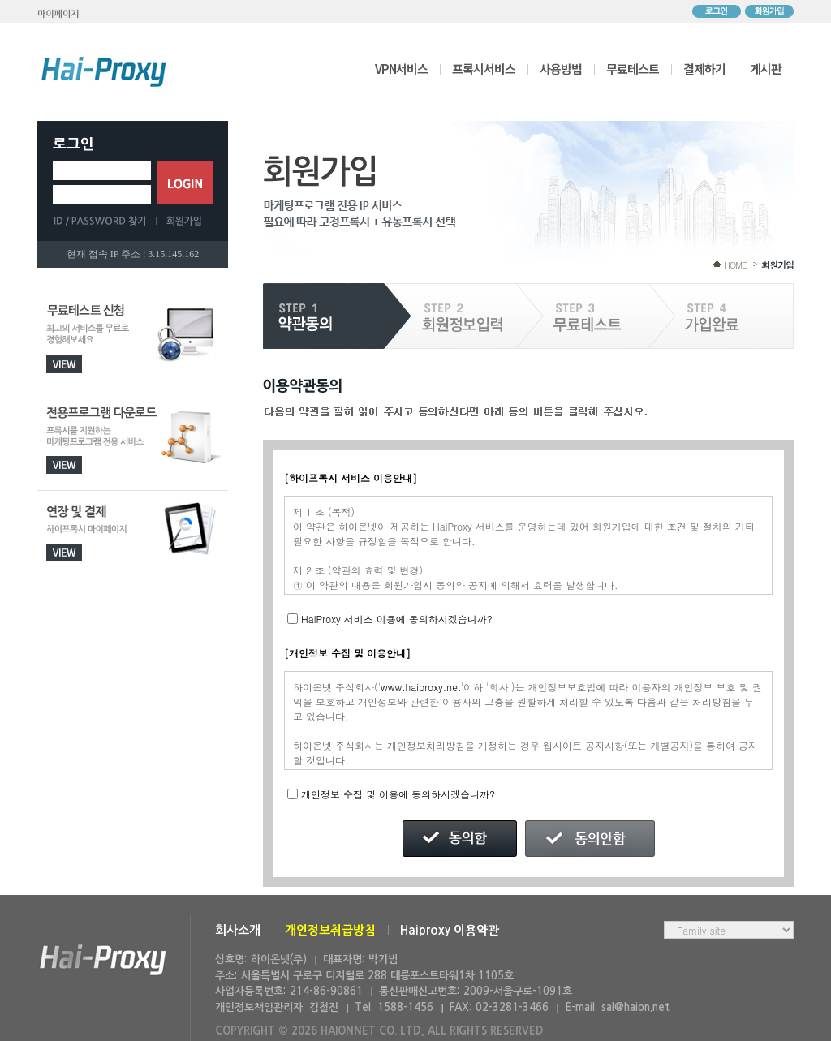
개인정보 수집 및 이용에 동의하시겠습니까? (398, 794)
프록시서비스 (483, 68)
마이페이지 (58, 14)
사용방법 (561, 68)
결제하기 (704, 68)
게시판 (765, 68)
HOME (735, 265)
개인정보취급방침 (330, 930)
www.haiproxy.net (421, 687)
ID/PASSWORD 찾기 (105, 220)
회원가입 (769, 11)
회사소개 (237, 930)
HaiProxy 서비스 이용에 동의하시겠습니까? (397, 619)
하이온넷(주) (103, 960)
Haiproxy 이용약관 (449, 930)
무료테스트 (632, 68)
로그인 (716, 11)
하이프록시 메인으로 (103, 71)
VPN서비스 (401, 68)
